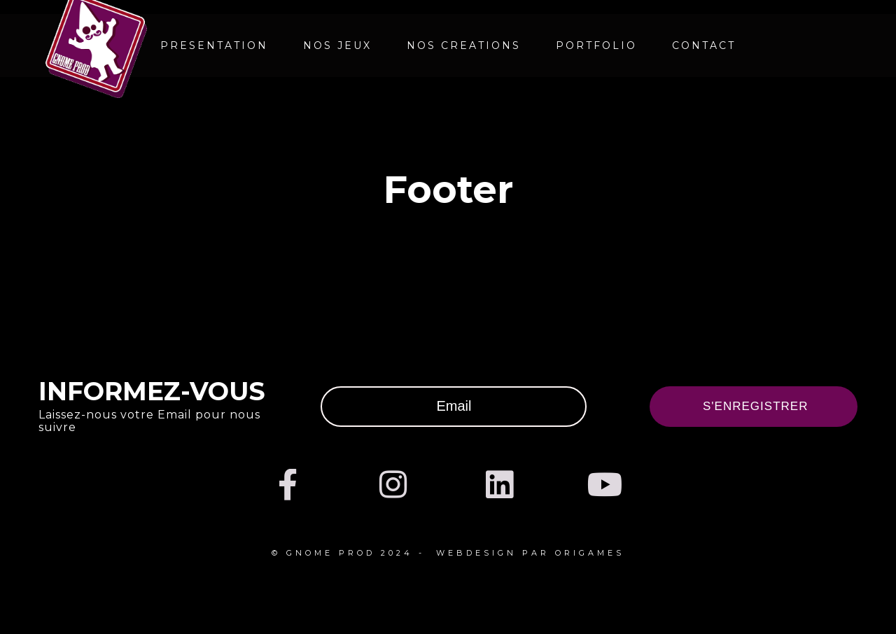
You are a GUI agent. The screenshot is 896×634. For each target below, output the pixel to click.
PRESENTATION (214, 45)
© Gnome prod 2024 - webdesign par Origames (448, 553)
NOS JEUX (337, 45)
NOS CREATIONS (464, 45)
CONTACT (704, 45)
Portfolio (596, 45)
